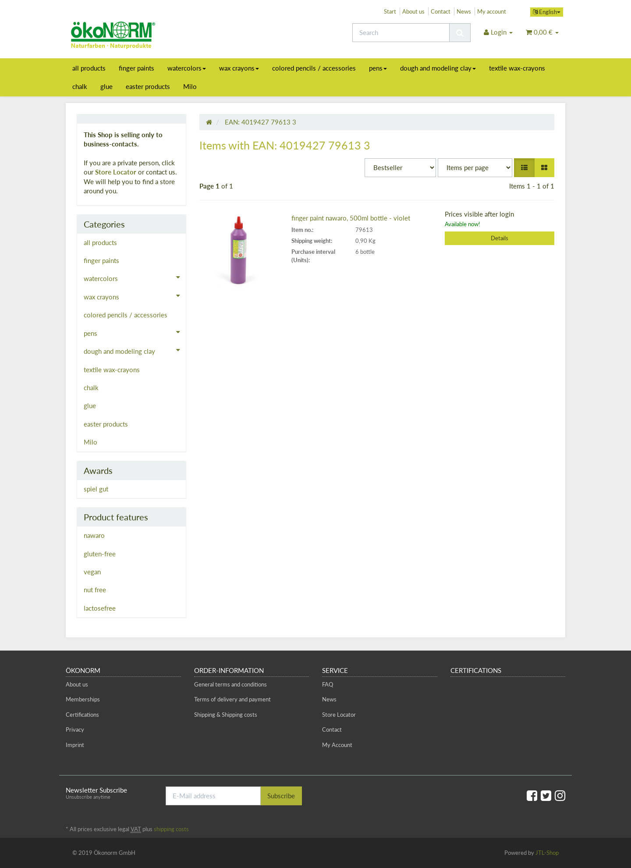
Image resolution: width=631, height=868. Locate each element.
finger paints (136, 68)
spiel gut (96, 489)
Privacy (75, 729)
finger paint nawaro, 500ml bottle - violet (350, 218)
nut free (95, 590)
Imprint (75, 744)
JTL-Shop (547, 852)
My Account (337, 744)
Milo (190, 86)
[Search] (401, 32)
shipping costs (171, 828)
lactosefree (100, 608)
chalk (79, 86)
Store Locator (115, 172)
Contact (440, 11)
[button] (524, 167)
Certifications (82, 714)
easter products (148, 86)
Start (390, 11)
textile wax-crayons (517, 68)
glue (106, 86)
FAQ (327, 684)
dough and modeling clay (438, 68)
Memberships (83, 699)
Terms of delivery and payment (232, 699)
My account (491, 11)
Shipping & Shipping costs (225, 714)
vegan (92, 572)
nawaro (94, 535)
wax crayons (239, 68)
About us (413, 11)
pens (378, 68)
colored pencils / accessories (314, 68)
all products (89, 68)
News (464, 11)
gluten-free (100, 554)
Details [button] (499, 238)
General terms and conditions (230, 684)
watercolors (186, 68)
